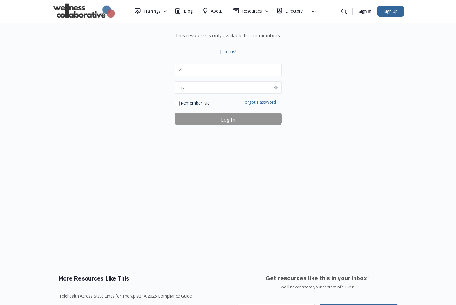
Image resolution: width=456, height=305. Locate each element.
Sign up (391, 11)
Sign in (365, 11)
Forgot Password (259, 102)
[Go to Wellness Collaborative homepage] (85, 11)
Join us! (228, 51)
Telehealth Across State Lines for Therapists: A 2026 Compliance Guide (125, 296)
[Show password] (276, 87)
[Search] (344, 11)
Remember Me (192, 103)
